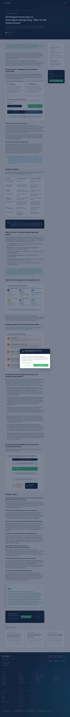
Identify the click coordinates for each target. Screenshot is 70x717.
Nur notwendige (27, 365)
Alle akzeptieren (41, 365)
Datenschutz (29, 362)
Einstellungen (24, 362)
